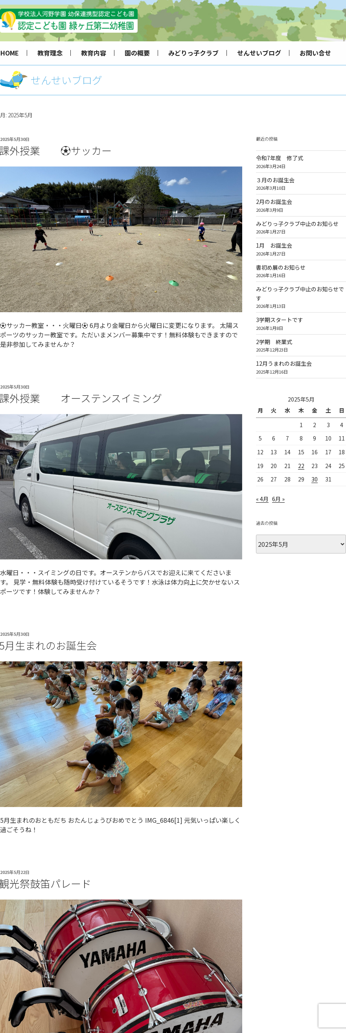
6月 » (278, 499)
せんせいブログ (259, 53)
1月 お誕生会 (274, 245)
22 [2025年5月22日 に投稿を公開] (301, 466)
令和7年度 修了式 (279, 158)
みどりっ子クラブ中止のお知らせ (297, 224)
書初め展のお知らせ (281, 267)
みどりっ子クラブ (193, 53)
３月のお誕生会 (275, 180)
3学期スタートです (279, 320)
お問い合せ (315, 53)
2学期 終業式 (274, 342)
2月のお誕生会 (274, 201)
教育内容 (93, 53)
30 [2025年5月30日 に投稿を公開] (314, 479)
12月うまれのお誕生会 (284, 363)
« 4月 (262, 499)
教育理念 (50, 53)
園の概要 (137, 53)
